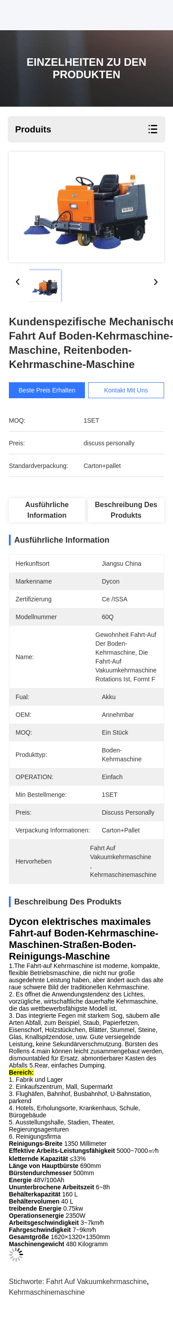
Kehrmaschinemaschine (47, 1292)
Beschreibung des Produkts (126, 510)
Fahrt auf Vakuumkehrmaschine (96, 1281)
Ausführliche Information (47, 510)
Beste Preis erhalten (47, 390)
